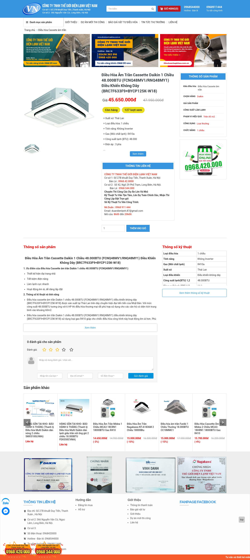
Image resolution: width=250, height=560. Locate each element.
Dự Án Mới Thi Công (93, 22)
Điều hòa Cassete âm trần (52, 30)
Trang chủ (29, 30)
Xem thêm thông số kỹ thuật (194, 293)
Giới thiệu (71, 22)
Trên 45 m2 (209, 116)
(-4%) (197, 441)
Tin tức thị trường (153, 22)
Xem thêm (90, 327)
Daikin (200, 96)
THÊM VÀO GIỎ (138, 228)
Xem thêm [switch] (138, 153)
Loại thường (203, 123)
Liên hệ (173, 22)
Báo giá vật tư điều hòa (123, 22)
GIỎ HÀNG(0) (169, 8)
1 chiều (200, 130)
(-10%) (130, 441)
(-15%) (164, 441)
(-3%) (96, 441)
